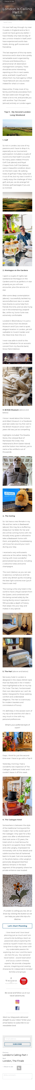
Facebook (27, 419)
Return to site (9, 1)
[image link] (17, 1001)
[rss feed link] (19, 1068)
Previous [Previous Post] (5, 1052)
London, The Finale (13, 1060)
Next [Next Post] (4, 1058)
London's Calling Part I (15, 1054)
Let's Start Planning (17, 926)
